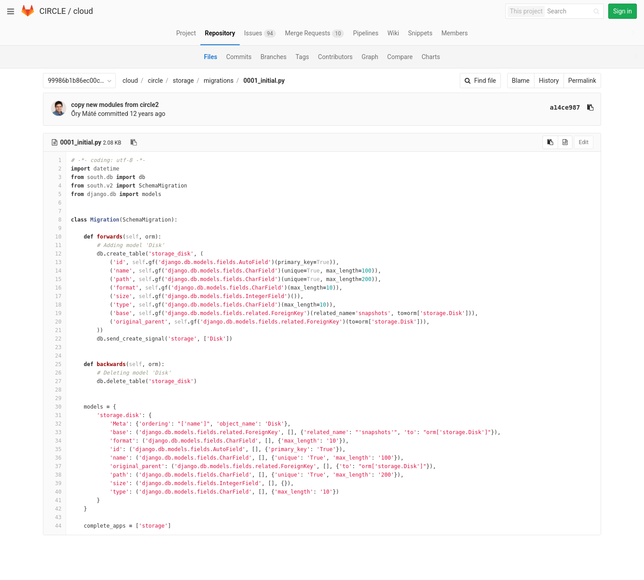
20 (54, 322)
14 (54, 271)
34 (54, 441)
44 (54, 526)
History (549, 80)
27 (54, 381)
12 (54, 254)
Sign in (622, 11)
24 (54, 356)
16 (54, 288)
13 (54, 262)
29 (54, 398)
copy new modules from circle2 (115, 104)
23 (54, 347)
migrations (219, 80)
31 (54, 415)
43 (54, 517)
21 (54, 330)
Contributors (335, 56)
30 (54, 407)
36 (54, 458)
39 (54, 483)
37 (54, 466)
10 (54, 237)
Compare (400, 56)
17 (54, 296)
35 (54, 449)
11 (54, 245)
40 (54, 492)
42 (54, 509)
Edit (584, 142)
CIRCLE (52, 11)
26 (54, 373)
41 (54, 500)
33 (54, 432)
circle (155, 80)
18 (54, 305)
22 (54, 339)
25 (54, 364)
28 (54, 390)
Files (210, 56)
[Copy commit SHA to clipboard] (590, 107)
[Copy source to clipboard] (550, 142)
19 (54, 313)
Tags (302, 56)
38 (54, 475)
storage (183, 80)
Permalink (582, 80)
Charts (431, 56)
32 (54, 424)
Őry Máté (83, 113)
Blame (521, 80)
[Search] (574, 11)
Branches (274, 56)
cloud (83, 11)
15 (54, 279)
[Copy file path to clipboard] (133, 142)
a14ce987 (565, 107)
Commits (239, 56)
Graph (370, 56)
